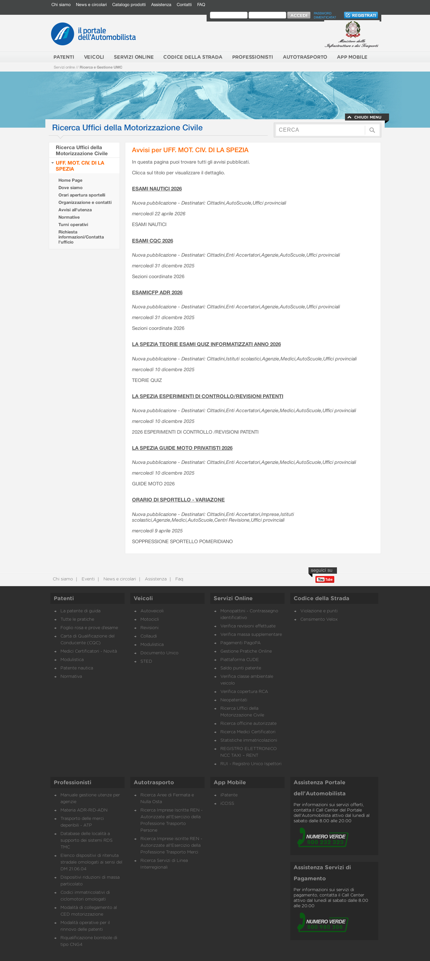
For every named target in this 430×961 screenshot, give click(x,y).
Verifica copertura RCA (244, 692)
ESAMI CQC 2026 (152, 240)
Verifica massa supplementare (251, 634)
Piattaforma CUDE (239, 660)
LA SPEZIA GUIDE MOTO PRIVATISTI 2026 (182, 448)
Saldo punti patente (240, 668)
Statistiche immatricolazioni (248, 740)
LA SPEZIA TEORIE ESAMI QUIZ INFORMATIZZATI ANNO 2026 (206, 344)
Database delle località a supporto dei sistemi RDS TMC (86, 840)
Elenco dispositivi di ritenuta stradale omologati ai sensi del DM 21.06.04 (91, 862)
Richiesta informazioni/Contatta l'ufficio (81, 237)
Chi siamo (61, 4)
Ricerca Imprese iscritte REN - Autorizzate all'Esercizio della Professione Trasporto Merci (171, 846)
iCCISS (227, 803)
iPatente (229, 795)
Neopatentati (233, 700)
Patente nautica (76, 668)
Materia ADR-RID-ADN (84, 810)
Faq (178, 579)
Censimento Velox (319, 619)
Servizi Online (233, 598)
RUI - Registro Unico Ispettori (251, 764)
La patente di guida (80, 611)
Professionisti (72, 782)
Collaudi (148, 636)
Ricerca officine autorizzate (248, 724)
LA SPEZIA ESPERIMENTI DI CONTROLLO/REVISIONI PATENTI (207, 396)
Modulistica (72, 660)
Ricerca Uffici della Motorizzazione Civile (82, 150)
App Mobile (230, 782)
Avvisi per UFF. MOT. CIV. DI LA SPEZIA (190, 150)
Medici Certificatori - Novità (88, 651)
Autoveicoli (152, 611)
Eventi (87, 579)
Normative (69, 217)
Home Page (70, 180)
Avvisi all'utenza (75, 209)
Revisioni (149, 628)
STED (146, 661)
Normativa (71, 676)
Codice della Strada (321, 598)
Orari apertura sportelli (81, 195)
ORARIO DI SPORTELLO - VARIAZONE (178, 499)
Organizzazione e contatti (85, 202)
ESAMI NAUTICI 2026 (157, 188)
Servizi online (64, 67)
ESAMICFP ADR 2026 (157, 292)
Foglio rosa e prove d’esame (89, 628)
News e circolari (91, 4)
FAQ (201, 4)
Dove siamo (70, 187)
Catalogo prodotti (129, 4)
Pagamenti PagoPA (240, 643)
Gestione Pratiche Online (246, 651)
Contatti (184, 4)
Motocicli (149, 619)
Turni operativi (73, 224)
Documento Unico (159, 653)
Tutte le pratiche (77, 619)
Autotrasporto (154, 782)
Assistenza (161, 4)
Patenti (64, 598)
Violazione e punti (319, 611)
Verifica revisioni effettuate (247, 626)
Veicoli (143, 598)
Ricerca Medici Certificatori (247, 732)
